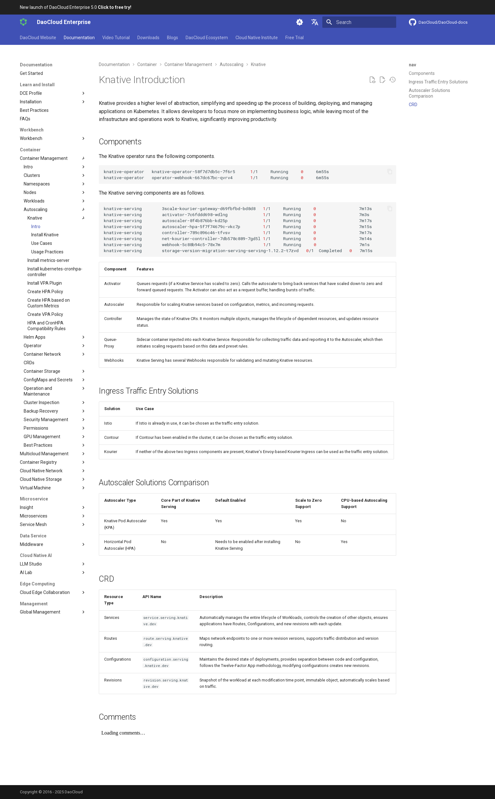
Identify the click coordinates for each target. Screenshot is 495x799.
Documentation (79, 37)
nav (412, 64)
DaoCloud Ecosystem (207, 37)
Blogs (172, 37)
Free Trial (294, 37)
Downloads (148, 37)
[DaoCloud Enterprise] (23, 22)
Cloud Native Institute (257, 37)
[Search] (359, 22)
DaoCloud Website (38, 37)
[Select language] (314, 22)
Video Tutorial (116, 37)
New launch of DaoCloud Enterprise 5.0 (75, 7)
